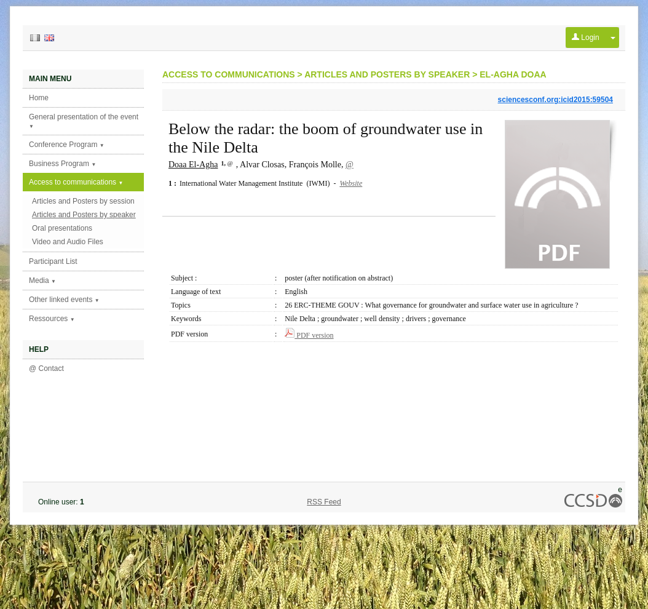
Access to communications (76, 182)
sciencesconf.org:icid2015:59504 (555, 99)
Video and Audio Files (67, 241)
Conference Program (67, 144)
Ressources (52, 318)
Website (350, 183)
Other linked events (64, 299)
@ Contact (46, 368)
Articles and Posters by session (83, 201)
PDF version (309, 335)
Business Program (62, 163)
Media (42, 280)
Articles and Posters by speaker (84, 214)
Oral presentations (62, 228)
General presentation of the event (83, 121)
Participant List (53, 261)
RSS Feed (324, 502)
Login (585, 37)
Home (39, 98)
